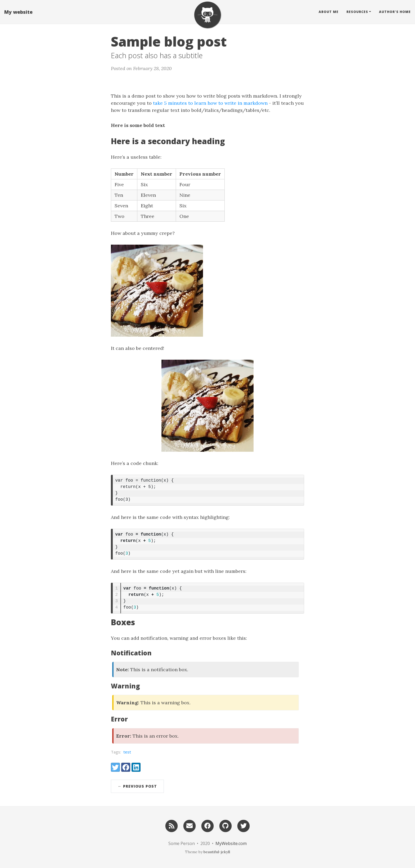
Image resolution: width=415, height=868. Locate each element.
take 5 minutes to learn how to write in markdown (210, 103)
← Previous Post (137, 786)
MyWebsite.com (231, 843)
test (127, 752)
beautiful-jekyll (217, 851)
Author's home (395, 12)
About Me (329, 12)
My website (18, 12)
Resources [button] (357, 12)
